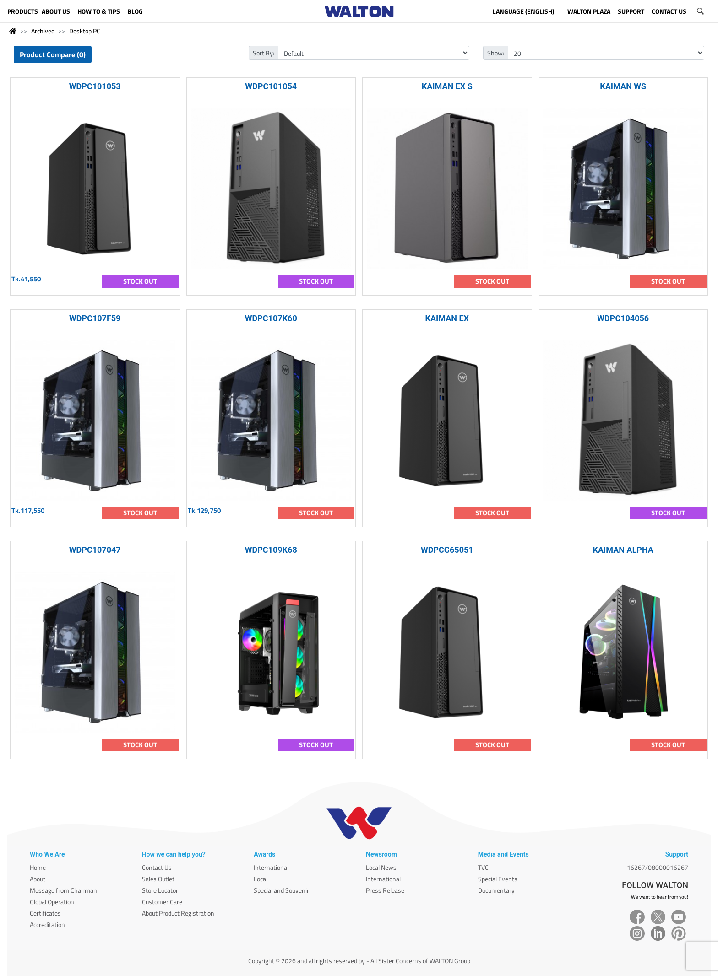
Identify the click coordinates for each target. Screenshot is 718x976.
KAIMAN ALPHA (623, 550)
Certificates (45, 913)
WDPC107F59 (94, 318)
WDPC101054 (271, 86)
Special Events (497, 879)
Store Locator (160, 890)
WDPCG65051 (447, 550)
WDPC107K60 (271, 318)
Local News (381, 867)
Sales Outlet (158, 879)
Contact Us (157, 867)
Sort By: (263, 53)
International (271, 867)
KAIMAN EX (447, 318)
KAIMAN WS (623, 86)
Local (260, 879)
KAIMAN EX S (447, 86)
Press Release (385, 890)
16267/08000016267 (657, 867)
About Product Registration (178, 913)
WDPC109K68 (271, 550)
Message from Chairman (63, 890)
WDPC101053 (95, 86)
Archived (42, 31)
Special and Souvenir (281, 890)
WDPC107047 (95, 550)
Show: (495, 53)
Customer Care (162, 901)
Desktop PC (84, 31)
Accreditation (47, 924)
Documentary (496, 890)
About (37, 879)
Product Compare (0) (53, 54)
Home (38, 867)
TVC (483, 867)
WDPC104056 (623, 318)
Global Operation (52, 901)
